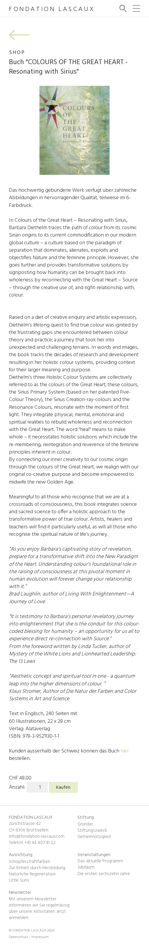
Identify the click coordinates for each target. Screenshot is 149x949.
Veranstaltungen (93, 854)
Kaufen (63, 787)
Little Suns (19, 880)
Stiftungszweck (92, 830)
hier (125, 751)
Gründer (85, 824)
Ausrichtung (20, 854)
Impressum (40, 937)
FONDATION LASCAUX (52, 9)
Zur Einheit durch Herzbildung (37, 868)
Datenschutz (19, 937)
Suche (122, 8)
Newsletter (20, 892)
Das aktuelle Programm (100, 861)
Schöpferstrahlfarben (29, 861)
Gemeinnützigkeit (94, 836)
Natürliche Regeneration (32, 874)
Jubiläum (85, 867)
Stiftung (85, 817)
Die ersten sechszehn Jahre (103, 873)
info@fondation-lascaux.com (36, 836)
